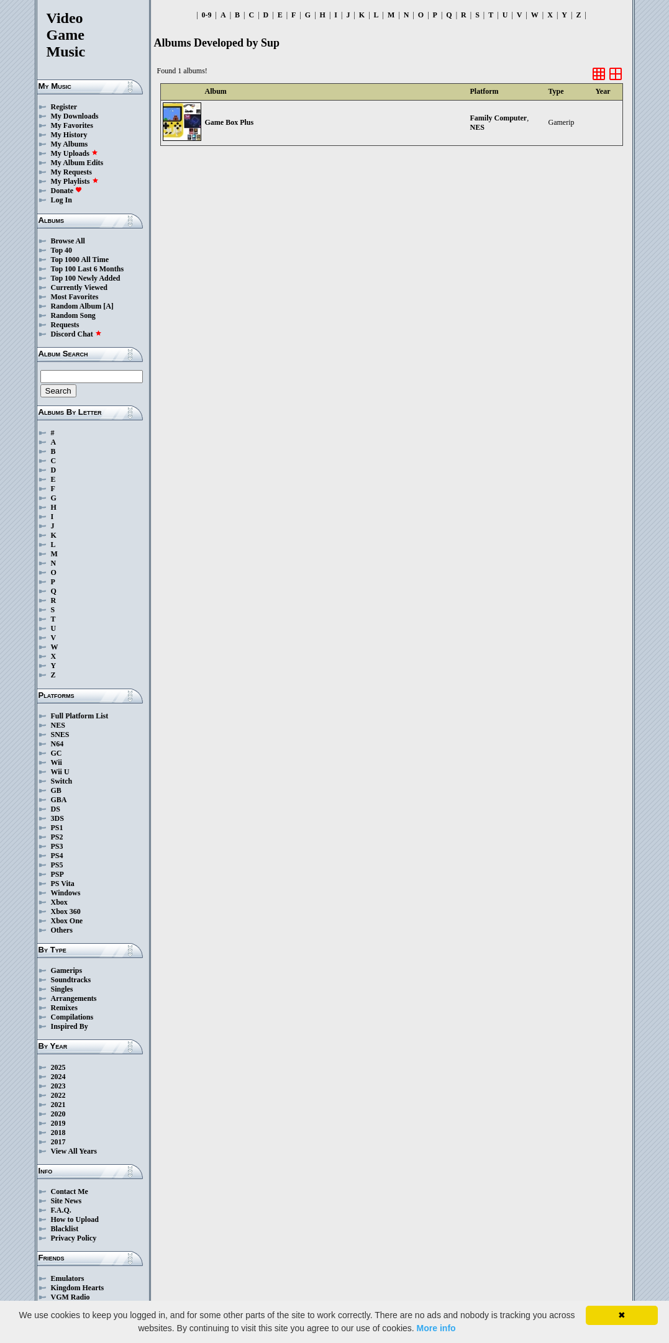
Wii (56, 762)
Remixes (64, 1007)
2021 (58, 1104)
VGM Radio (70, 1297)
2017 (58, 1141)
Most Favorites (75, 296)
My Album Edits (77, 162)
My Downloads (75, 116)
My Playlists (75, 181)
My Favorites (72, 125)
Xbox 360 (66, 911)
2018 (58, 1132)
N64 (57, 743)
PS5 (57, 865)
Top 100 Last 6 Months (87, 269)
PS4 (57, 855)
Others (62, 930)
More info (436, 1328)
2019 (58, 1123)
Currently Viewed (79, 287)
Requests (65, 324)
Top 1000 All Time (80, 259)
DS (55, 809)
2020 (58, 1114)
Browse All (68, 241)
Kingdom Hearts (77, 1287)
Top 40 (62, 250)
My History (69, 134)
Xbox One (67, 920)
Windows (66, 893)
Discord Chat (76, 334)
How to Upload (75, 1219)
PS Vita (63, 883)
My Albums (69, 144)
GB (56, 790)
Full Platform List (80, 716)
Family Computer (498, 118)
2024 (58, 1076)
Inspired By (69, 1026)
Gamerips (67, 970)
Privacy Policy (74, 1238)
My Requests (71, 172)
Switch (62, 781)
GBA (59, 799)
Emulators (67, 1278)
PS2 (57, 837)
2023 (58, 1086)
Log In (61, 200)
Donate (67, 190)
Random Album (76, 306)
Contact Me (69, 1191)
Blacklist (65, 1228)
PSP (57, 874)
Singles (62, 989)
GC (56, 753)
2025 (58, 1067)
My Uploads (74, 153)
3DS (57, 818)
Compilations (72, 1017)
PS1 (57, 827)
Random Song (73, 315)
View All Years (74, 1151)
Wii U (60, 771)
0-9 (207, 15)
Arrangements (74, 998)
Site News (66, 1200)
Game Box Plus (229, 122)
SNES (60, 734)
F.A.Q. (61, 1210)
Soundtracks (71, 979)
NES (58, 725)
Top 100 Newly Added (86, 278)
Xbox (59, 902)
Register (64, 106)
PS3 (57, 846)
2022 (58, 1095)
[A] (108, 306)
